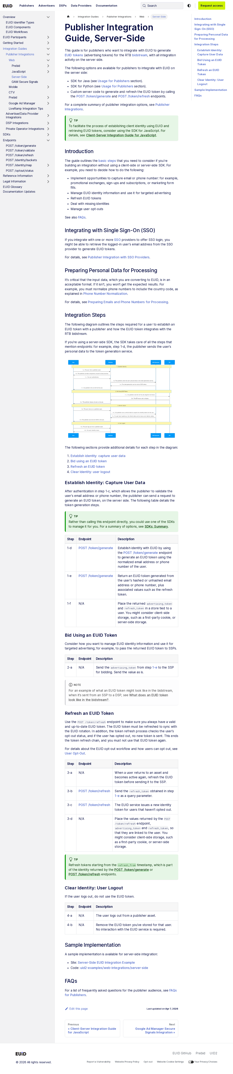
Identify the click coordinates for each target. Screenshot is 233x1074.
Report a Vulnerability (98, 1061)
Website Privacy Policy (127, 1061)
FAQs (82, 217)
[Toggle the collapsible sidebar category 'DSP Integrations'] (48, 123)
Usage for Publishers (114, 81)
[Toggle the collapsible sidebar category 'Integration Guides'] (48, 49)
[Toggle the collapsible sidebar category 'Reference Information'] (48, 176)
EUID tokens (74, 55)
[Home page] (68, 16)
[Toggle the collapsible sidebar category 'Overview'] (48, 17)
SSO (117, 240)
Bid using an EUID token (89, 461)
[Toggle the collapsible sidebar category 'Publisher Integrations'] (48, 54)
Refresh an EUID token (88, 466)
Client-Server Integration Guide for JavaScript (121, 135)
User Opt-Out (75, 753)
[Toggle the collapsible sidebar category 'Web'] (48, 60)
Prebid (201, 1053)
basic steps (107, 161)
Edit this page (76, 1008)
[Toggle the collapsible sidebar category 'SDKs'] (48, 134)
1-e (154, 667)
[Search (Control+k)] (162, 5)
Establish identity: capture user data (98, 456)
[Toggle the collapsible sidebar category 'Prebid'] (48, 66)
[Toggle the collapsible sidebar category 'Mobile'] (48, 87)
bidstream (139, 55)
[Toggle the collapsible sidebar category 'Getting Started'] (48, 43)
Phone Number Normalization (105, 293)
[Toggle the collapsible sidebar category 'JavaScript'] (48, 72)
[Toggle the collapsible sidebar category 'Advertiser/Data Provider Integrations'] (48, 115)
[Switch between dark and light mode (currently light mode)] (189, 6)
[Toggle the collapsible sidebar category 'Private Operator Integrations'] (48, 129)
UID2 (213, 1053)
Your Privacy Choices (202, 1061)
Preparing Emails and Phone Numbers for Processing (128, 302)
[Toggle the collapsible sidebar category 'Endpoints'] (48, 140)
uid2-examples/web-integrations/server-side (114, 968)
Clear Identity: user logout (90, 472)
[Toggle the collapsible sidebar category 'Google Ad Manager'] (48, 103)
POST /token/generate (93, 96)
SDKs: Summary (156, 526)
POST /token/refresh (134, 96)
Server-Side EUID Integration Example (106, 962)
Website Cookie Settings (170, 1061)
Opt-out (148, 1061)
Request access (212, 5)
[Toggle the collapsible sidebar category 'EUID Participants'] (48, 37)
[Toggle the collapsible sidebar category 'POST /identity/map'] (48, 165)
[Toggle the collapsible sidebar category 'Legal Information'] (48, 181)
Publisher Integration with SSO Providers (118, 257)
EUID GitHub (182, 1053)
